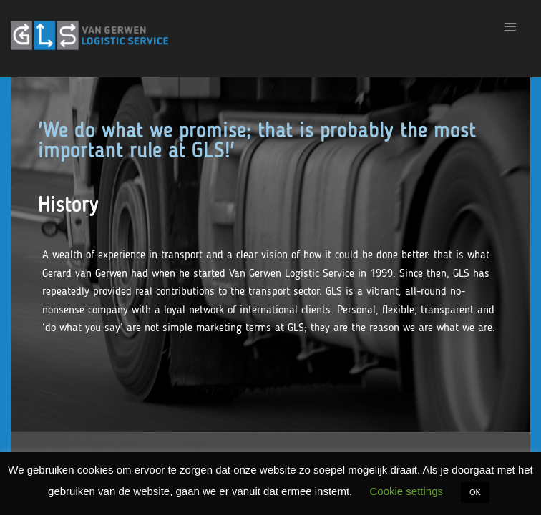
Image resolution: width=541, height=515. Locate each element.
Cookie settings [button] (406, 491)
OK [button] (475, 492)
